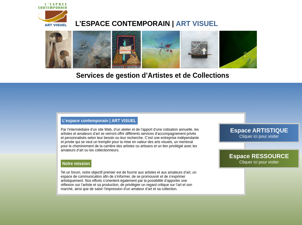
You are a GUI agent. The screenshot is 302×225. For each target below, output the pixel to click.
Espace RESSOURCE (259, 158)
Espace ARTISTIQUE (259, 133)
